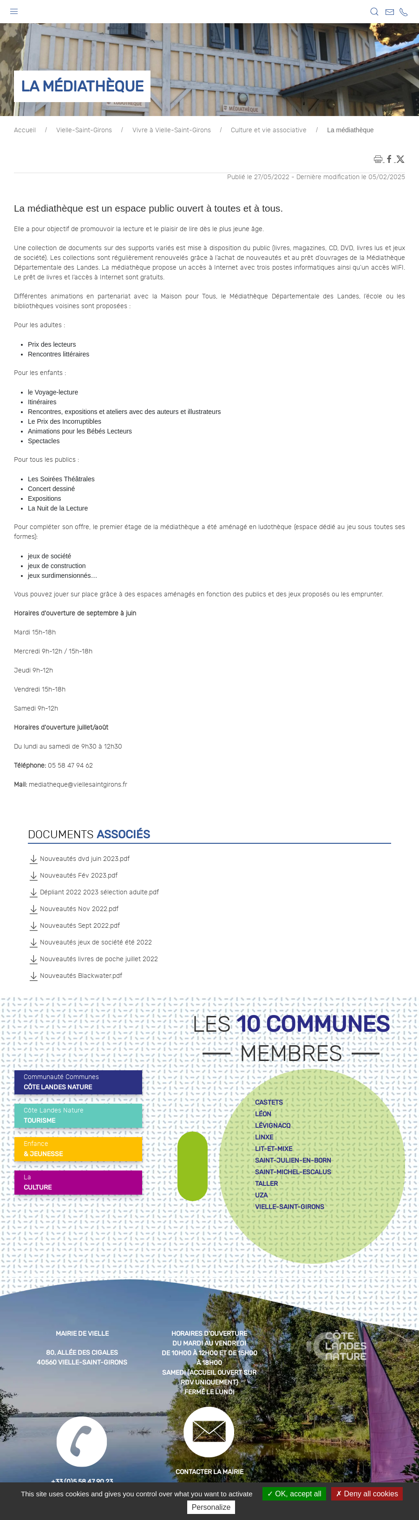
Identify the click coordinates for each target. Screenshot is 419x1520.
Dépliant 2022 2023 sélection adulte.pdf (93, 892)
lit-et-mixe (273, 1149)
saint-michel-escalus (293, 1172)
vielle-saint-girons (289, 1207)
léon (263, 1114)
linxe (264, 1137)
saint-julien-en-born (293, 1160)
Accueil (25, 130)
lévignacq (272, 1126)
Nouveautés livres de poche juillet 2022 (93, 959)
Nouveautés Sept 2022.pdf (74, 926)
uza (261, 1195)
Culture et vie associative (269, 130)
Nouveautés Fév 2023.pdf (73, 876)
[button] (14, 9)
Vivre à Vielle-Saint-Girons (171, 130)
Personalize (211, 1507)
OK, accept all (294, 1494)
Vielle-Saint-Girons (84, 130)
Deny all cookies (367, 1494)
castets (269, 1102)
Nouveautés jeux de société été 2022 (90, 943)
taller (266, 1184)
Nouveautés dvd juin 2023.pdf (79, 859)
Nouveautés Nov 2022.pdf (73, 909)
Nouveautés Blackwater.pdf (75, 976)
